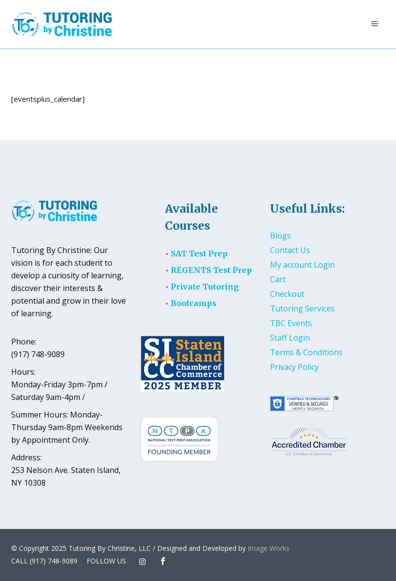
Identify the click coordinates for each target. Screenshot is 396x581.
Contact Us (290, 250)
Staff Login (290, 337)
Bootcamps (193, 303)
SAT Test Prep (199, 253)
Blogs (280, 235)
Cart (278, 279)
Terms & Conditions (306, 352)
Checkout (287, 294)
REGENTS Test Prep (211, 270)
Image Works (268, 548)
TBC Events (291, 323)
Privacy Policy (294, 367)
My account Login (302, 264)
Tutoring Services (302, 308)
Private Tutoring (205, 286)
